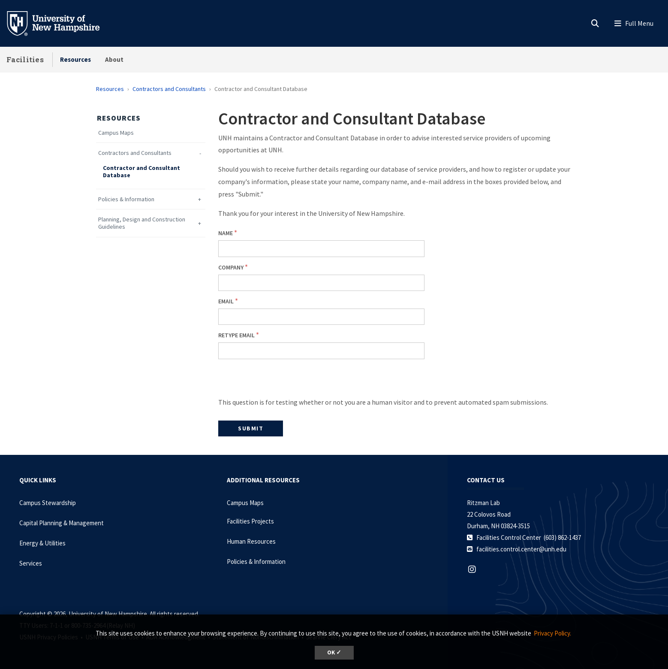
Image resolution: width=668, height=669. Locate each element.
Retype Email (236, 335)
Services (30, 563)
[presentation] (283, 379)
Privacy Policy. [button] (552, 633)
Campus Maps (116, 132)
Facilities (25, 59)
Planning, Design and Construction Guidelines (141, 223)
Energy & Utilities (42, 543)
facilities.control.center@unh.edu (521, 549)
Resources (75, 59)
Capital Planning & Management (61, 523)
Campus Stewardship (47, 503)
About (114, 59)
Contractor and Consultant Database (141, 171)
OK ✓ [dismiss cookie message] (334, 652)
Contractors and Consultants (169, 89)
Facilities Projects (250, 521)
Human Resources (251, 541)
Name (225, 233)
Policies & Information (126, 199)
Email (226, 301)
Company (231, 267)
